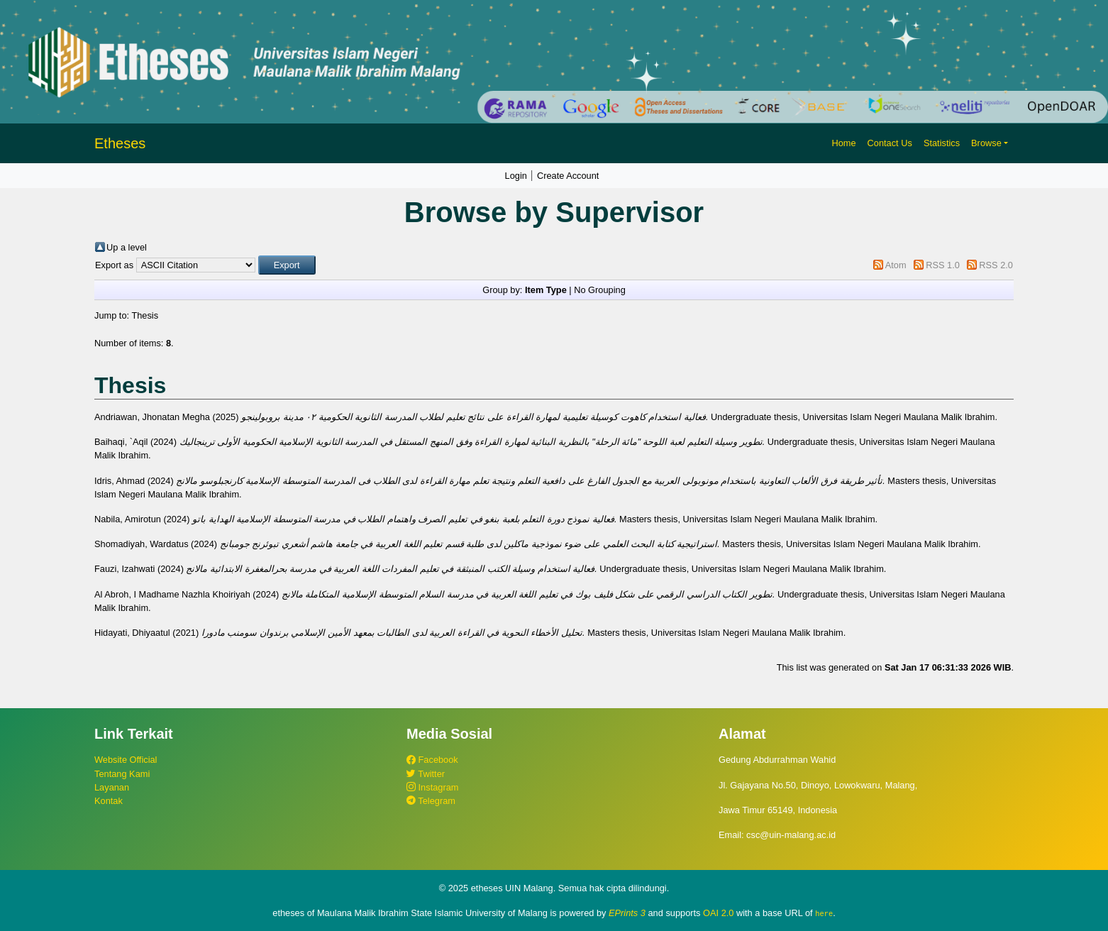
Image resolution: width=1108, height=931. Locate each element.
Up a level (126, 247)
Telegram (430, 800)
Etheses (119, 143)
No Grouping (600, 290)
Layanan (111, 787)
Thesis (144, 315)
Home (843, 143)
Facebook (432, 759)
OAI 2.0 (718, 913)
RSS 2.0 (996, 265)
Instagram (432, 787)
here (824, 913)
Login (516, 175)
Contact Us (890, 143)
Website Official (125, 759)
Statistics (942, 143)
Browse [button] (986, 143)
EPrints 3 (627, 913)
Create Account (568, 175)
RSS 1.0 (943, 265)
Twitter (425, 774)
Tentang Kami (122, 774)
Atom (896, 265)
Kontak (108, 800)
